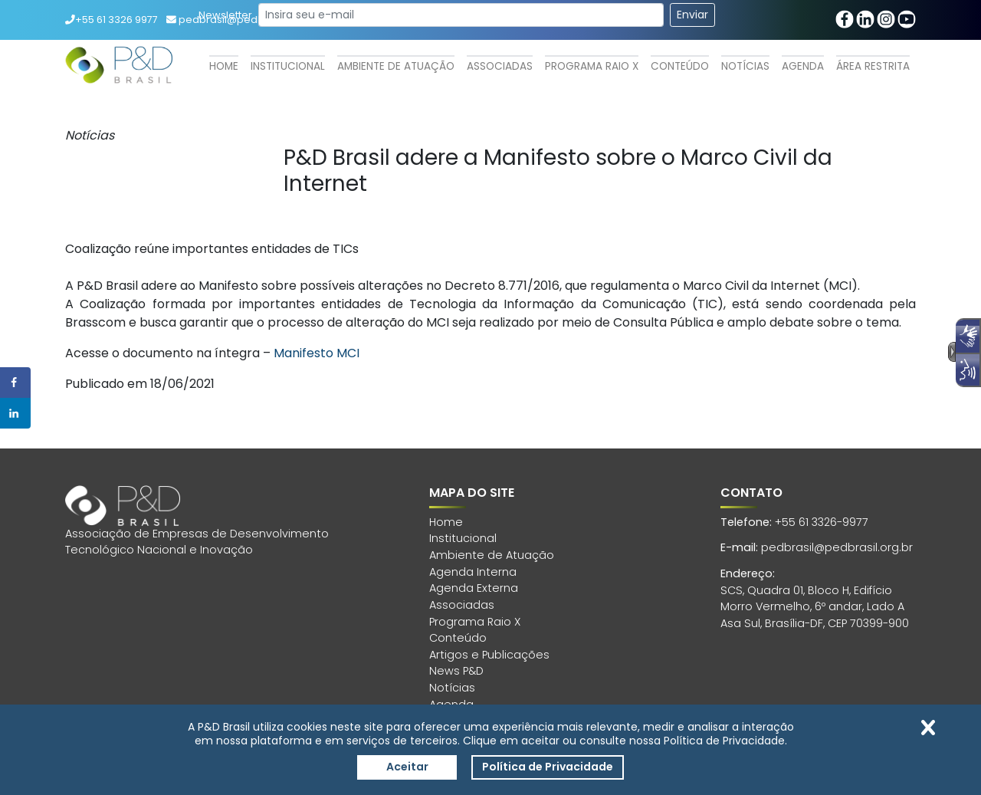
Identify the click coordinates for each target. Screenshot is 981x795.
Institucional (288, 66)
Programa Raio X (591, 66)
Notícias (745, 66)
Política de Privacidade (547, 766)
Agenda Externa (473, 588)
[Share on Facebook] (15, 382)
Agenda (803, 66)
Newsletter (225, 14)
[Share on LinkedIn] (15, 413)
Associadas (500, 66)
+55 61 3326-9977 (821, 522)
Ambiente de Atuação (395, 66)
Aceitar (407, 766)
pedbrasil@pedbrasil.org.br (837, 547)
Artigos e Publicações (489, 654)
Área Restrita (873, 66)
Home (223, 66)
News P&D (456, 670)
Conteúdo (680, 66)
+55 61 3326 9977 (111, 19)
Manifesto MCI (316, 353)
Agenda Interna (473, 572)
